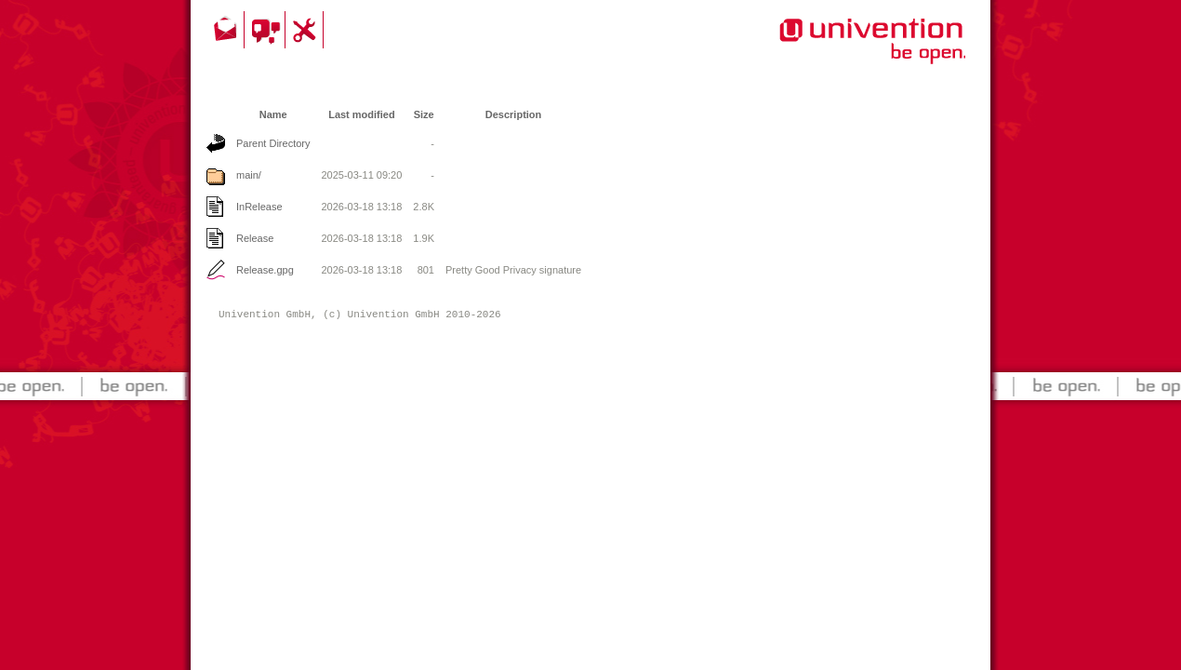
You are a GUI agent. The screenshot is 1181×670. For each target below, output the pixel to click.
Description (513, 114)
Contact (227, 29)
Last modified (361, 114)
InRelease (259, 206)
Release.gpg (265, 269)
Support (307, 29)
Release (254, 238)
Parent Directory (273, 143)
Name (273, 114)
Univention (835, 51)
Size (424, 114)
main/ (248, 175)
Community (267, 29)
